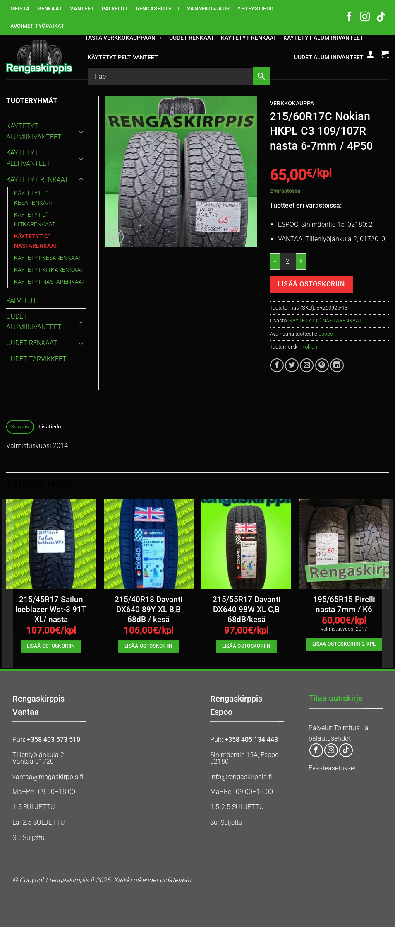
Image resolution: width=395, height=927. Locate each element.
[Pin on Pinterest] (322, 365)
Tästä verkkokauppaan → (124, 37)
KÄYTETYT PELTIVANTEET (123, 57)
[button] (370, 54)
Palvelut (320, 728)
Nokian (309, 347)
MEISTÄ (20, 8)
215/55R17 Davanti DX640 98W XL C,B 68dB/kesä (246, 609)
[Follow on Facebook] (349, 17)
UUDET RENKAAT (191, 37)
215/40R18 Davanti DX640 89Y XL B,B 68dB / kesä (148, 609)
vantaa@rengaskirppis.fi (48, 777)
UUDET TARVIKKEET (36, 359)
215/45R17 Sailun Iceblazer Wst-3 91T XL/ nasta (50, 609)
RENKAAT (50, 8)
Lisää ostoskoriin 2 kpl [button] (344, 644)
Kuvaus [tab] (20, 427)
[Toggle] (81, 132)
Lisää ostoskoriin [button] (51, 646)
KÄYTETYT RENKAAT (249, 37)
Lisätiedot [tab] (50, 427)
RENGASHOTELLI (157, 8)
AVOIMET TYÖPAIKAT (37, 26)
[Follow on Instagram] (365, 17)
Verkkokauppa (292, 103)
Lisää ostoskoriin (311, 284)
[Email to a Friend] (307, 365)
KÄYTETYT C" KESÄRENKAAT (33, 198)
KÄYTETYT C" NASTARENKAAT (325, 320)
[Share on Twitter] (292, 365)
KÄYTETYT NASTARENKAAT (49, 282)
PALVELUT (115, 8)
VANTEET (82, 8)
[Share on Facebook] (277, 365)
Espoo (325, 334)
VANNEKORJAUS (208, 8)
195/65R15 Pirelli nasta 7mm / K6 (344, 604)
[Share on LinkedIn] (337, 365)
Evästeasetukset (332, 768)
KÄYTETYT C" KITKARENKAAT (34, 219)
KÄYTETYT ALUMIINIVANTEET (323, 37)
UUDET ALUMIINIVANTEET (329, 57)
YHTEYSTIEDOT (257, 8)
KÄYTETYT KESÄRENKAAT (47, 257)
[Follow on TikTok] (381, 17)
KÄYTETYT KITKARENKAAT (49, 270)
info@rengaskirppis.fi (241, 777)
